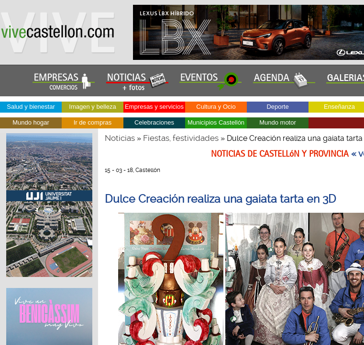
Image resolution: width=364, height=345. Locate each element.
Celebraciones (154, 122)
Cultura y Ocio (215, 106)
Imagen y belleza (92, 106)
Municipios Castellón (216, 122)
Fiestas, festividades (181, 138)
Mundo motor (277, 122)
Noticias (120, 138)
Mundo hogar (30, 122)
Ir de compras (92, 122)
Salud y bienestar (31, 106)
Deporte (277, 106)
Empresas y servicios (154, 106)
